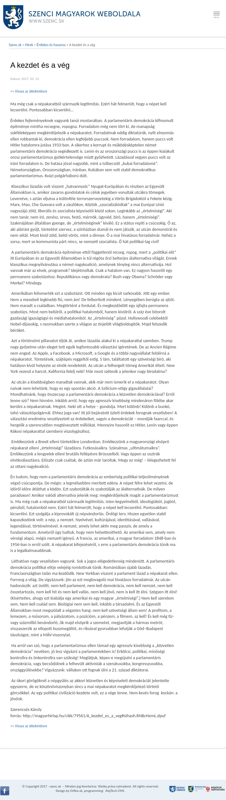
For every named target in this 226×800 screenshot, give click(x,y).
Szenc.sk (15, 45)
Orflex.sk (76, 791)
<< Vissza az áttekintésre (28, 91)
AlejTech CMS (114, 791)
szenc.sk (55, 786)
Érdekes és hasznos (51, 45)
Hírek (29, 45)
